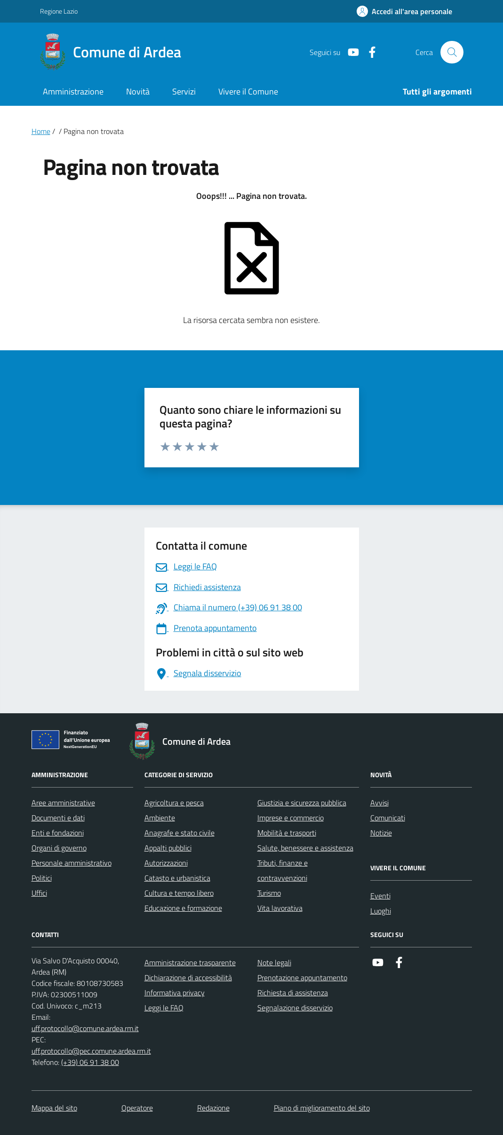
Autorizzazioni (166, 862)
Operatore (137, 1107)
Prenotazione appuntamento (302, 977)
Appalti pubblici (168, 847)
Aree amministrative (63, 802)
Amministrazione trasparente (190, 962)
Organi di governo (59, 847)
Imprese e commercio (290, 817)
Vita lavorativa (280, 908)
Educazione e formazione (183, 908)
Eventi (380, 895)
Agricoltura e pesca (174, 802)
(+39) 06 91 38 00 (90, 1062)
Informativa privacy (174, 992)
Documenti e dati (58, 817)
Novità (138, 91)
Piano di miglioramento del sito (322, 1107)
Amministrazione (73, 91)
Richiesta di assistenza (292, 992)
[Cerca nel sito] (451, 52)
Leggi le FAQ (164, 1007)
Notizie (381, 832)
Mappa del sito (54, 1107)
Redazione (213, 1107)
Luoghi (380, 910)
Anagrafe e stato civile (179, 832)
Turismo (269, 893)
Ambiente (159, 817)
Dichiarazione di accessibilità (188, 977)
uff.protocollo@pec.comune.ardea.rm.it (91, 1050)
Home (41, 131)
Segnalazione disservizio (295, 1007)
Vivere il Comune (248, 91)
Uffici (39, 893)
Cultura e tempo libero (179, 893)
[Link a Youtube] (349, 52)
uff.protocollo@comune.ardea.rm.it (85, 1028)
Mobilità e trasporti (286, 832)
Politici (42, 877)
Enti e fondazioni (58, 832)
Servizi (184, 91)
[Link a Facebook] (368, 52)
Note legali (274, 962)
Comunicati (387, 817)
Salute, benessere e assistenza (305, 847)
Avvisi (379, 802)
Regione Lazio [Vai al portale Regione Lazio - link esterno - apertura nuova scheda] (59, 11)
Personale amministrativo (72, 862)
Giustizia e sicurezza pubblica (301, 802)
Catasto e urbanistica (177, 877)
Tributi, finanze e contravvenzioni (282, 870)
